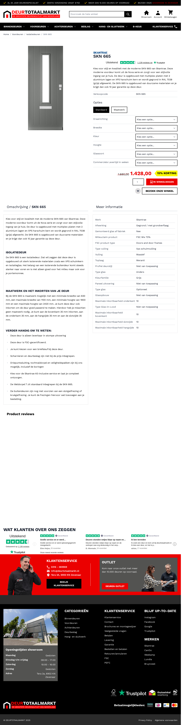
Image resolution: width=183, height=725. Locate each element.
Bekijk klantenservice (64, 584)
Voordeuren (38, 26)
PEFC (107, 662)
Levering (109, 640)
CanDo (148, 650)
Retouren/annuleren (115, 653)
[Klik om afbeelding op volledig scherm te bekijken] (45, 88)
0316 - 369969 (59, 567)
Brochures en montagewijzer (120, 626)
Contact (108, 622)
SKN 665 (47, 34)
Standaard (101, 109)
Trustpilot (149, 631)
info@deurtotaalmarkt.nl (65, 571)
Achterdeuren (63, 26)
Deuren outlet (115, 586)
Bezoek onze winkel (160, 190)
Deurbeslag (71, 632)
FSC (106, 658)
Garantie (109, 644)
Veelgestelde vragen (115, 631)
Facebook (149, 622)
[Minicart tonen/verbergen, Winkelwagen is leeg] (170, 14)
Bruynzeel (149, 664)
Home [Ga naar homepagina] (6, 34)
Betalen (108, 635)
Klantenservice (165, 26)
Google (148, 626)
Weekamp (149, 654)
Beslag (85, 26)
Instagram (150, 617)
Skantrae (149, 645)
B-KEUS (137, 26)
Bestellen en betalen (115, 649)
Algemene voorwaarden (166, 720)
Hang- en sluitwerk (111, 26)
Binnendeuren (13, 26)
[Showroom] (146, 14)
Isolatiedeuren (33, 34)
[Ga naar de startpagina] (31, 14)
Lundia (148, 659)
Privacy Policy (145, 720)
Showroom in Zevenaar (165, 3)
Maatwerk (119, 109)
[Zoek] (128, 14)
